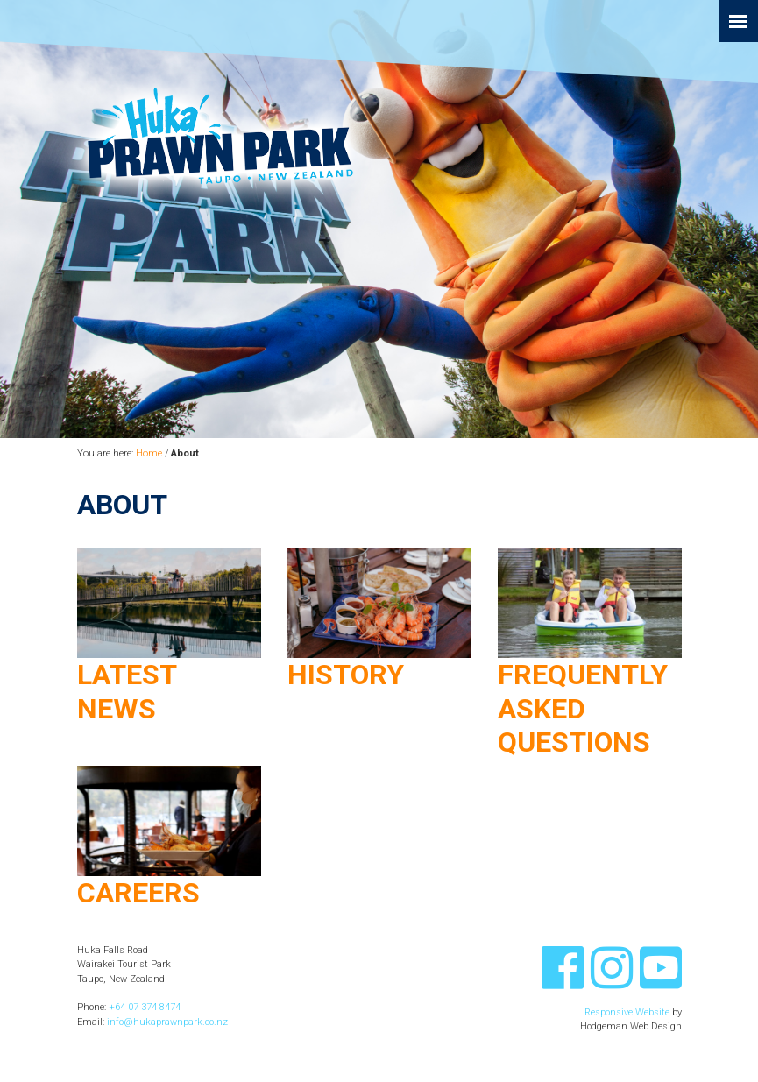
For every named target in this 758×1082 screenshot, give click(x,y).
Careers (138, 892)
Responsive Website (626, 1012)
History (345, 674)
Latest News (126, 691)
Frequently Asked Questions (583, 708)
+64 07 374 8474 (145, 1007)
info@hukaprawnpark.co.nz (167, 1022)
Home (149, 453)
